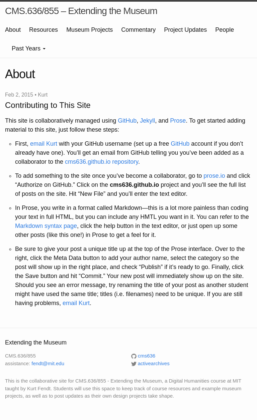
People (224, 29)
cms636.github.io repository (101, 161)
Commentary (138, 29)
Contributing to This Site (48, 105)
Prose (178, 120)
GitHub (127, 120)
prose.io (214, 175)
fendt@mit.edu (47, 363)
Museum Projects (89, 29)
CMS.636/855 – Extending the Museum (81, 11)
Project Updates (185, 29)
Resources (43, 29)
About (13, 29)
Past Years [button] (29, 48)
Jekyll (147, 120)
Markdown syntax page (46, 226)
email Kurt (43, 143)
